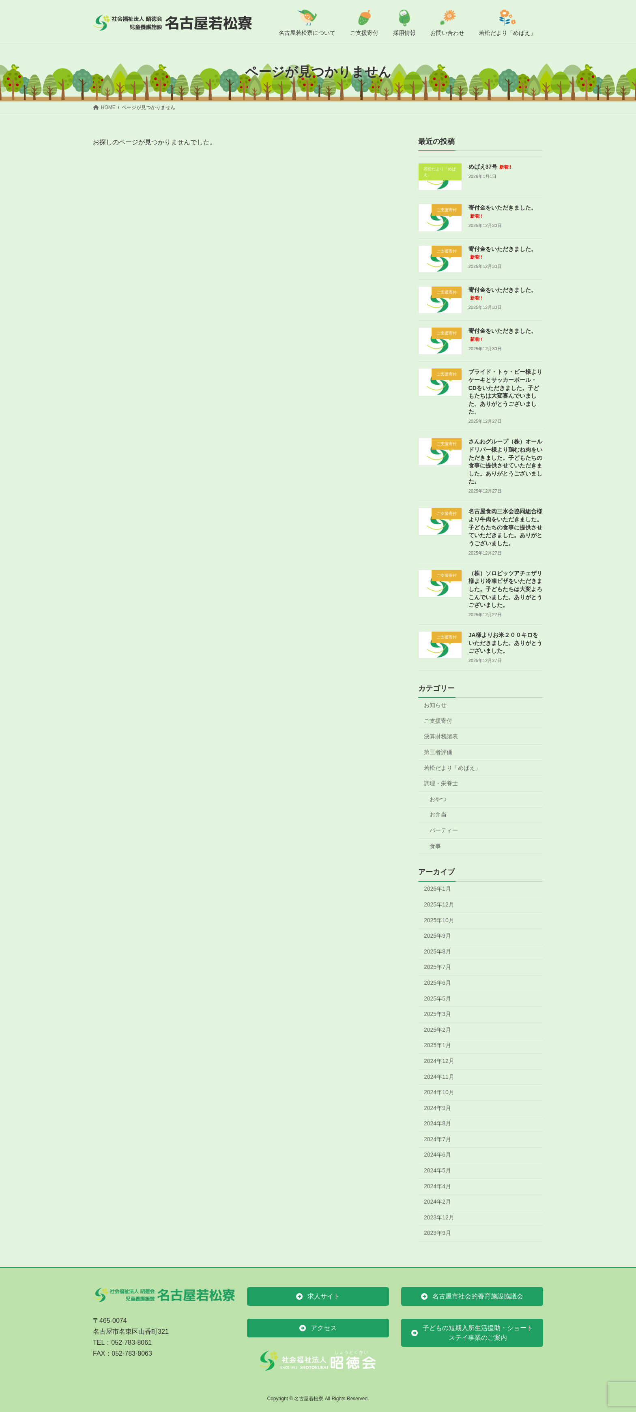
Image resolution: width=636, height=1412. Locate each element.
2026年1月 (437, 888)
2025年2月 (437, 1029)
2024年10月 (439, 1092)
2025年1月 (437, 1045)
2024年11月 (439, 1076)
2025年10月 (439, 920)
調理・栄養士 (441, 783)
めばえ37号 (489, 166)
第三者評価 (438, 752)
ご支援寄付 (438, 720)
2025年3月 (437, 1014)
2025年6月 (437, 982)
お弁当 (438, 814)
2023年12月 (439, 1217)
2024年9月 (437, 1107)
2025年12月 (439, 904)
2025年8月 (437, 951)
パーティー (444, 830)
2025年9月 (437, 935)
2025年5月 (437, 998)
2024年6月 (437, 1154)
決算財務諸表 (441, 736)
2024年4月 (437, 1186)
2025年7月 (437, 967)
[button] (318, 1296)
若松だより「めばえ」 (452, 767)
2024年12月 (439, 1061)
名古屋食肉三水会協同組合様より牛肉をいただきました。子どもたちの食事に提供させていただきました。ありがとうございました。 (505, 527)
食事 (435, 845)
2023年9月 (437, 1233)
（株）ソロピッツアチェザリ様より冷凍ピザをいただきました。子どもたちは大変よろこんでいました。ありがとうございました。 (505, 589)
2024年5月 (437, 1170)
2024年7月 (437, 1139)
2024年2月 (437, 1201)
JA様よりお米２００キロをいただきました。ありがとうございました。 (505, 643)
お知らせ (435, 705)
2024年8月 (437, 1123)
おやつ (438, 798)
